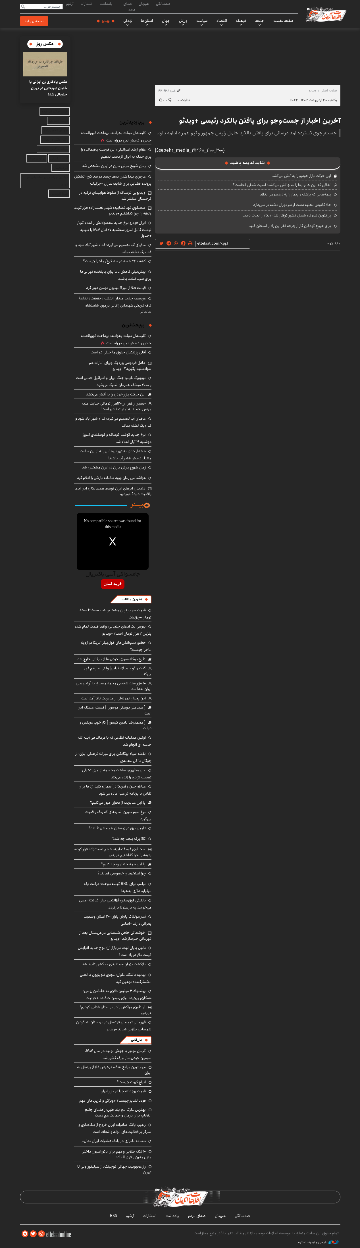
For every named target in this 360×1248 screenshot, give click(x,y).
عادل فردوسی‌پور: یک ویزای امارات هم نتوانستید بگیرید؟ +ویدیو (120, 366)
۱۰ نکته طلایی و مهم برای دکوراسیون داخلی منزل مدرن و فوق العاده (116, 1154)
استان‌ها (147, 21)
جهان (166, 21)
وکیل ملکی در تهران (55, 139)
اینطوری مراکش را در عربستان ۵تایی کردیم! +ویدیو (115, 1010)
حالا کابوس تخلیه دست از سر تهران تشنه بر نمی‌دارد (292, 205)
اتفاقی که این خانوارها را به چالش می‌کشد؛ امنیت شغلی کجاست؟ (282, 185)
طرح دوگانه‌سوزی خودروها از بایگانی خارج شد (111, 659)
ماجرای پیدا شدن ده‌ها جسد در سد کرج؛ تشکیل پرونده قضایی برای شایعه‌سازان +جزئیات (112, 180)
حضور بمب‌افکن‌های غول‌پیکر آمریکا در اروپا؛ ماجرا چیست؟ (116, 646)
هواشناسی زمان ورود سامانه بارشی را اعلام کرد (111, 478)
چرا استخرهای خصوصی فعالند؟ (121, 873)
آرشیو (70, 4)
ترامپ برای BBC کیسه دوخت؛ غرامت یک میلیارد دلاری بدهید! (117, 887)
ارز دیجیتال (60, 167)
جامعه (259, 21)
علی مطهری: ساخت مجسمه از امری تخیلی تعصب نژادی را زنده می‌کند (116, 773)
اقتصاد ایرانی (59, 158)
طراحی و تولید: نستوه (318, 1242)
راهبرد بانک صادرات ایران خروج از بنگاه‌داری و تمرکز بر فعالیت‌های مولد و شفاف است (114, 1128)
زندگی (127, 21)
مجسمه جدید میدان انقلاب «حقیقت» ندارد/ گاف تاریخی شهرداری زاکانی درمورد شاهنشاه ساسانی (115, 304)
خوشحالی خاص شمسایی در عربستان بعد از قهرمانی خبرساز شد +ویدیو (115, 935)
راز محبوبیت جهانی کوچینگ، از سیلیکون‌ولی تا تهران (114, 1169)
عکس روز (45, 43)
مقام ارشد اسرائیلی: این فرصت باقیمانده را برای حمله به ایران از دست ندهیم (116, 153)
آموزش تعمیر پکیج (55, 130)
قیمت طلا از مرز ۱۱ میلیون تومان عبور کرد (116, 288)
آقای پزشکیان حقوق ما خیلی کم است (118, 352)
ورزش (183, 21)
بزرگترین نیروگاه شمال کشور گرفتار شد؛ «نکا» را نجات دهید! (286, 215)
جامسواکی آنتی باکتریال (113, 574)
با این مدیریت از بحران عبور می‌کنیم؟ (117, 802)
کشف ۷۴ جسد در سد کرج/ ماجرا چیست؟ (114, 261)
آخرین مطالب (132, 599)
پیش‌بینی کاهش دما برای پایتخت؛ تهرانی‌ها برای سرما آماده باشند (115, 275)
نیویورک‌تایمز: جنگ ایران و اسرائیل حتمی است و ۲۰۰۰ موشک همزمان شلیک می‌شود (113, 381)
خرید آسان (113, 584)
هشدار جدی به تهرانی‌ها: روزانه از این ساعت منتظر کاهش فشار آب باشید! (115, 454)
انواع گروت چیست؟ (131, 1082)
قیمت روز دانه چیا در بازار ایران (123, 1091)
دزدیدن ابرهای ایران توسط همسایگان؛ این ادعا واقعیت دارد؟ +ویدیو (113, 491)
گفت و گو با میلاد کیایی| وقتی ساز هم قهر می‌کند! (117, 671)
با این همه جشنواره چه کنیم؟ (123, 864)
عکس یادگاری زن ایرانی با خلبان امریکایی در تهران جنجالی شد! (48, 88)
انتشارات (86, 4)
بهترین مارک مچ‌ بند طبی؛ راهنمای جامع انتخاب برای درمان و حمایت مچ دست (118, 1112)
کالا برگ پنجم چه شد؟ (129, 839)
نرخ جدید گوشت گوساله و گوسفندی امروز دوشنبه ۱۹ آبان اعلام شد (117, 438)
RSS (113, 1216)
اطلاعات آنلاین (326, 14)
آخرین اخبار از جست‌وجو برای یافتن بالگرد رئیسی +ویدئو (259, 120)
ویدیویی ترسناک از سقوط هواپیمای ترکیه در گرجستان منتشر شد (115, 195)
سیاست (201, 21)
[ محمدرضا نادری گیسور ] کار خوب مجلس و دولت (115, 725)
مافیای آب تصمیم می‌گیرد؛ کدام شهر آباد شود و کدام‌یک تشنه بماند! (113, 248)
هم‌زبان (144, 4)
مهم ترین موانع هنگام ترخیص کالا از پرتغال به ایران (114, 1070)
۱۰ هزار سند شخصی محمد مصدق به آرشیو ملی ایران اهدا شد (113, 686)
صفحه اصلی (329, 90)
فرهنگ (241, 21)
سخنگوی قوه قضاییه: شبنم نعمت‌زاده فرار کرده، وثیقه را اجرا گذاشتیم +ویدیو (112, 210)
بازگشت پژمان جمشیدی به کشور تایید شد (114, 964)
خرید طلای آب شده (54, 111)
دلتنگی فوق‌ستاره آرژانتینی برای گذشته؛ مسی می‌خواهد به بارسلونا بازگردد (115, 904)
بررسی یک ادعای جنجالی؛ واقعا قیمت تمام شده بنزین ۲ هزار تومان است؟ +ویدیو (112, 630)
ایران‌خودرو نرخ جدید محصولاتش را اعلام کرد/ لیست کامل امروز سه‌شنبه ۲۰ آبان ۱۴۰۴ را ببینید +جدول (114, 229)
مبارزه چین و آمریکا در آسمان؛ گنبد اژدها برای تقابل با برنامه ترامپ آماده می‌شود (115, 790)
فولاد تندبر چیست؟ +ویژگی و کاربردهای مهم (112, 1100)
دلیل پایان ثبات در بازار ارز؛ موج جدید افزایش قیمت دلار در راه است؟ (114, 951)
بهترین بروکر (36, 158)
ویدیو (106, 21)
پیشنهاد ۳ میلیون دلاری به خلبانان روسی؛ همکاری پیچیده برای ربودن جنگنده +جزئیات (117, 994)
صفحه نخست (283, 21)
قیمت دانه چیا (58, 121)
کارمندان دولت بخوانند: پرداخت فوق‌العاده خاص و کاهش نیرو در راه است (116, 136)
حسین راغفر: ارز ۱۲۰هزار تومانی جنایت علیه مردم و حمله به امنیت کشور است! (116, 406)
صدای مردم (129, 6)
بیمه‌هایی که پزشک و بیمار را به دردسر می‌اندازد (295, 194)
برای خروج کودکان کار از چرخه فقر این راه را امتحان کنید (290, 226)
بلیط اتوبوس (59, 193)
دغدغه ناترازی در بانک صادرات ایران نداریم (114, 1141)
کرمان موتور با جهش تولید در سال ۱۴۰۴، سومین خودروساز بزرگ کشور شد (118, 1054)
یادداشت (105, 4)
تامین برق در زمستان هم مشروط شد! (117, 828)
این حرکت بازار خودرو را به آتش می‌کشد (301, 176)
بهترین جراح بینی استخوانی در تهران (47, 180)
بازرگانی (136, 1040)
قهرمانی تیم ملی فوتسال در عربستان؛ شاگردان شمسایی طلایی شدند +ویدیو (113, 1025)
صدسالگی (163, 4)
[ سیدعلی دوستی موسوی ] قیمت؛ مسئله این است (114, 710)
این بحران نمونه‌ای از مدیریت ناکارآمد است (113, 698)
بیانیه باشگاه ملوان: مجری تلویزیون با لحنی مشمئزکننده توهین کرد (115, 978)
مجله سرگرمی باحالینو (53, 149)
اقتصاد (222, 21)
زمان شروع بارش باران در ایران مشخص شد (114, 166)
